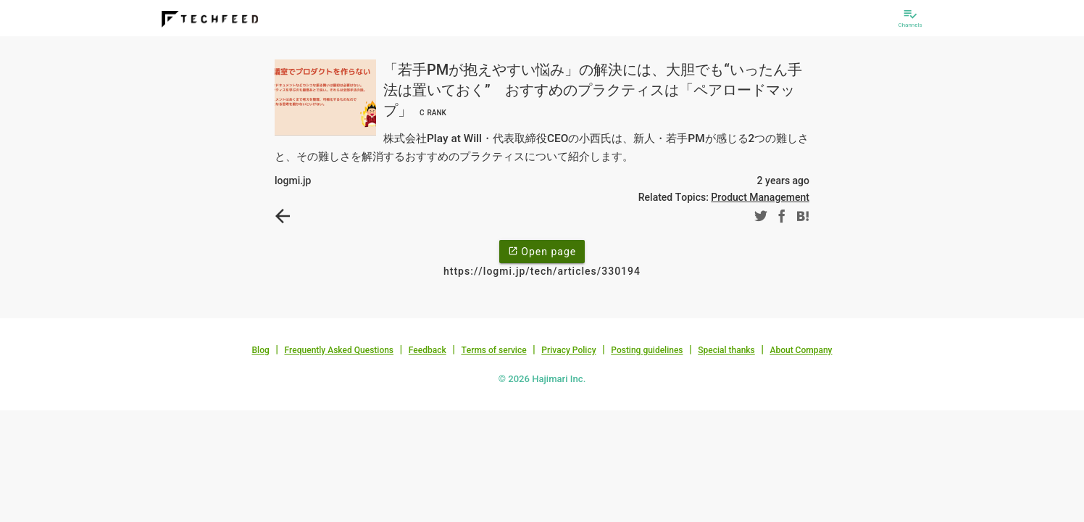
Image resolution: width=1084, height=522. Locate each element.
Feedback (427, 350)
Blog (261, 350)
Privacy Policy (568, 350)
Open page (542, 250)
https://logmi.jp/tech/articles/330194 (542, 271)
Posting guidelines (647, 350)
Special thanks (726, 350)
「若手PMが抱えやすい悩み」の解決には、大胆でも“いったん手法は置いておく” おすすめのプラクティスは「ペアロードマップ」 (592, 90)
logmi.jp (293, 180)
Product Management (760, 197)
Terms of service (493, 350)
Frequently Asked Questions (338, 350)
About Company (801, 350)
